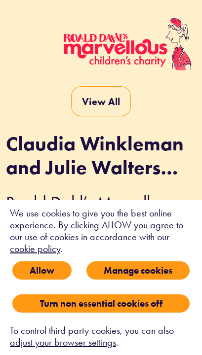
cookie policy (35, 248)
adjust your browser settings (63, 342)
